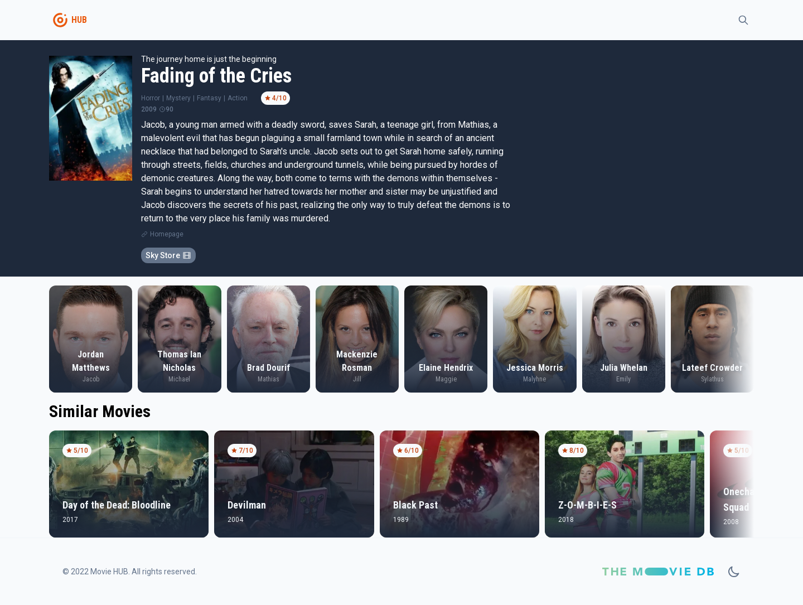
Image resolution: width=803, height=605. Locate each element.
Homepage (166, 234)
